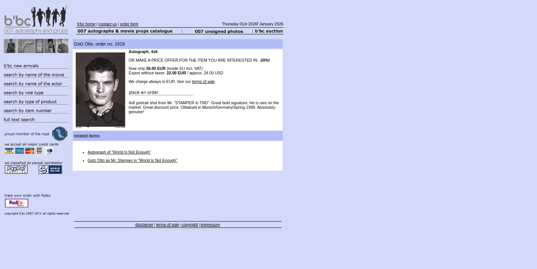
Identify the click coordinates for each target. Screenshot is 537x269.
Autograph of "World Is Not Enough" (119, 152)
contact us (108, 24)
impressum (210, 224)
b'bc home (86, 24)
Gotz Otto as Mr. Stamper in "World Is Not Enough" (133, 160)
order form (129, 24)
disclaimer (144, 224)
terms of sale (203, 81)
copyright (190, 224)
